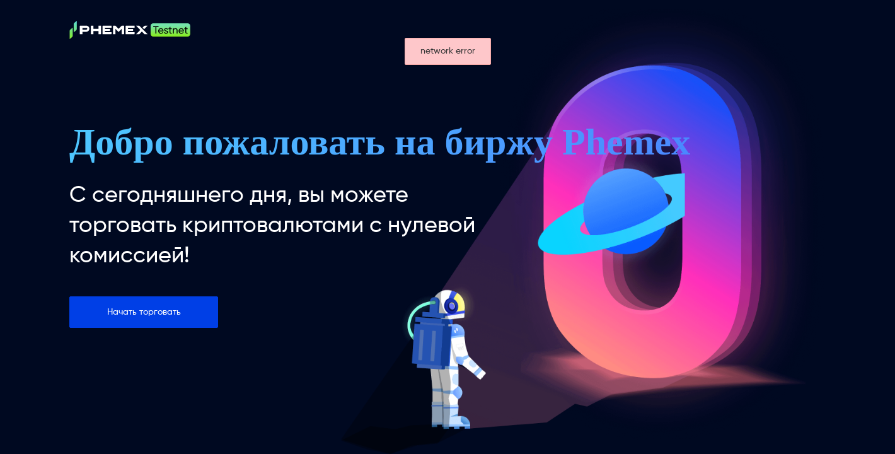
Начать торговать (144, 312)
